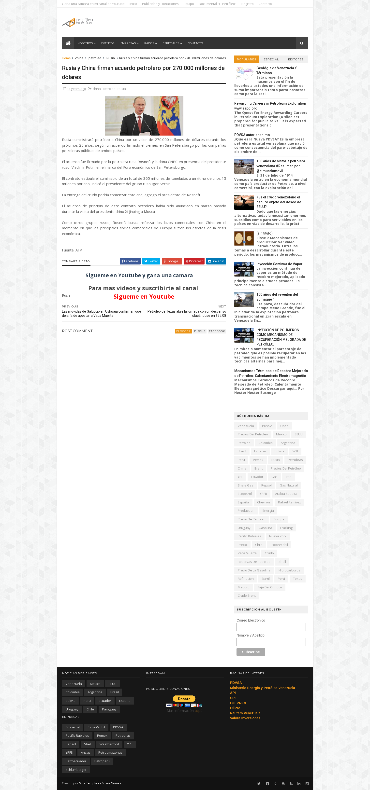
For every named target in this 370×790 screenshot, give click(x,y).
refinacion (246, 578)
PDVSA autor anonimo (252, 135)
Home (66, 58)
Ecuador (257, 476)
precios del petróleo (286, 468)
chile (259, 544)
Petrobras (295, 459)
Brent (258, 468)
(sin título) (264, 233)
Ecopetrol (245, 493)
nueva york (277, 536)
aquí (198, 710)
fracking (286, 528)
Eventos (108, 43)
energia (268, 510)
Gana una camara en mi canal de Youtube (93, 3)
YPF (240, 476)
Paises (149, 43)
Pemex (258, 459)
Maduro (244, 587)
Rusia (111, 58)
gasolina (265, 528)
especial (260, 451)
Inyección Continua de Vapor (279, 264)
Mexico (281, 434)
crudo (269, 553)
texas (297, 578)
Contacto (265, 3)
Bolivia (279, 451)
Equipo (189, 3)
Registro (248, 3)
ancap (85, 752)
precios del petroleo (253, 434)
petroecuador (76, 761)
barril (266, 578)
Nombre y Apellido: (251, 635)
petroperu (102, 761)
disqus (196, 336)
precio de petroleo (252, 519)
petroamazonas (110, 752)
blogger (180, 336)
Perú (281, 578)
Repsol (266, 485)
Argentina (288, 443)
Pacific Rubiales (249, 536)
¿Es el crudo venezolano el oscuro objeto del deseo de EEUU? (278, 202)
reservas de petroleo (254, 561)
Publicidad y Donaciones (160, 3)
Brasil (242, 451)
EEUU (299, 434)
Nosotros (85, 43)
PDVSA (267, 426)
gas (274, 476)
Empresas (128, 43)
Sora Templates (90, 783)
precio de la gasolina (254, 570)
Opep (284, 426)
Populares (246, 59)
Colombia (266, 443)
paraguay (109, 709)
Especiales (171, 43)
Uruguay (244, 528)
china (79, 58)
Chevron (263, 502)
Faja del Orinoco (270, 587)
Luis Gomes (113, 783)
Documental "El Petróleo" (218, 3)
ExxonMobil (279, 544)
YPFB (263, 493)
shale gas (245, 485)
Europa (279, 519)
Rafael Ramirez (289, 502)
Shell (282, 561)
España (243, 502)
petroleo (95, 58)
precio (242, 544)
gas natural (289, 485)
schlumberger (76, 769)
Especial (271, 59)
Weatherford (109, 744)
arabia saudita (286, 493)
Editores (295, 59)
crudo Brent (247, 595)
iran (289, 476)
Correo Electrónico (251, 620)
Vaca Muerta (247, 553)
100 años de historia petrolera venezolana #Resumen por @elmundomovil (280, 166)
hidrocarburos (289, 570)
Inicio (133, 3)
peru (241, 459)
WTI (295, 451)
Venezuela (246, 426)
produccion (246, 510)
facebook (214, 336)
